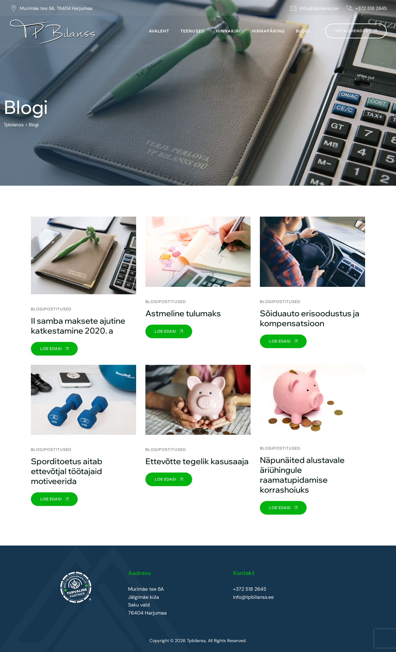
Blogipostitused (51, 309)
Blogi (303, 30)
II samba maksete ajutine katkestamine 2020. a (78, 326)
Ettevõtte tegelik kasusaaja (197, 461)
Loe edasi (54, 348)
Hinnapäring (268, 30)
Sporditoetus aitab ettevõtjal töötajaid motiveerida (66, 471)
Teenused (192, 30)
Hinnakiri (228, 30)
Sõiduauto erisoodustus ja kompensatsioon (309, 318)
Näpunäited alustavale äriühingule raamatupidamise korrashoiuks (302, 475)
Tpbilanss (196, 641)
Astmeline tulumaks (183, 313)
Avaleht (159, 30)
